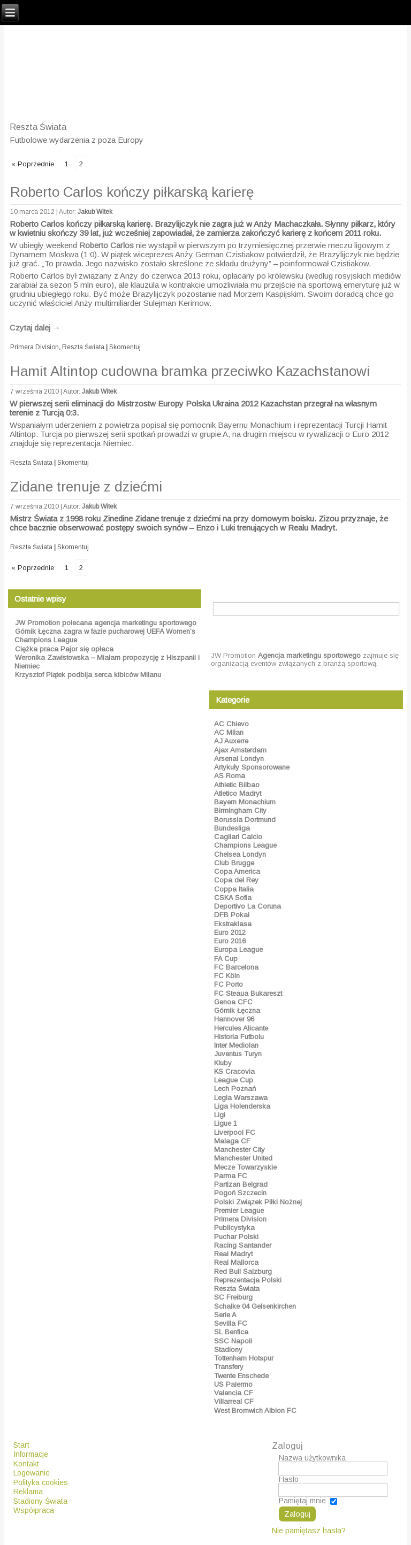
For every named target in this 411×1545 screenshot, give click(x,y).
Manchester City (239, 1150)
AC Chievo (231, 724)
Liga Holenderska (242, 1106)
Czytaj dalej (35, 327)
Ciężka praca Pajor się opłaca (64, 649)
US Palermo (233, 1384)
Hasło (289, 1479)
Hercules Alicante (241, 1028)
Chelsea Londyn (240, 854)
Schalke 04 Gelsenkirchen (255, 1306)
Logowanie (31, 1473)
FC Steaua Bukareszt (248, 993)
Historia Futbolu (239, 1037)
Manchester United (243, 1158)
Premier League (239, 1210)
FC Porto (228, 984)
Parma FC (230, 1176)
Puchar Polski (236, 1237)
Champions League (245, 845)
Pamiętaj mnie (302, 1501)
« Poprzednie (32, 164)
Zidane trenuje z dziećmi (86, 487)
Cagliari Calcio (238, 837)
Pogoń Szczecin (240, 1193)
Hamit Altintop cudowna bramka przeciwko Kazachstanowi (190, 371)
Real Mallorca (236, 1262)
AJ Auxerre (231, 741)
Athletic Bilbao (237, 785)
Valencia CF (233, 1393)
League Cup (233, 1080)
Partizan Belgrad (241, 1184)
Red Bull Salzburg (243, 1271)
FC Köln (227, 976)
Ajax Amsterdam (240, 750)
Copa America (237, 871)
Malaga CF (232, 1141)
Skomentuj (125, 347)
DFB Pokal (231, 915)
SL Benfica (231, 1332)
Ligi (219, 1115)
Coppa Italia (234, 889)
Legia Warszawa (241, 1098)
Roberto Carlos (106, 245)
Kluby (223, 1063)
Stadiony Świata (40, 1501)
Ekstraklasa (233, 924)
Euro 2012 (230, 932)
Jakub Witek (95, 212)
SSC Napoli (233, 1341)
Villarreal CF (234, 1401)
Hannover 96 (234, 1019)
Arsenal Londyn (239, 759)
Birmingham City (240, 810)
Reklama (28, 1491)
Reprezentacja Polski (247, 1280)
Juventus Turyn (238, 1054)
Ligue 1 (225, 1123)
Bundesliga (232, 828)
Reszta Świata (83, 347)
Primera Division (34, 347)
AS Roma (229, 776)
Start (21, 1445)
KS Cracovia (234, 1071)
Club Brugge (234, 863)
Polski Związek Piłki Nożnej (258, 1202)
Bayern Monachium (245, 802)
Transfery (228, 1367)
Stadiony (228, 1350)
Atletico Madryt (237, 793)
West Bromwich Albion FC (255, 1410)
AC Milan (228, 732)
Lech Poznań (235, 1089)
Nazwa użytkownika (312, 1458)
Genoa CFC (233, 1002)
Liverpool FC (234, 1132)
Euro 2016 (230, 941)
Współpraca (33, 1510)
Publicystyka (234, 1228)
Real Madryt (233, 1254)
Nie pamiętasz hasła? (309, 1530)
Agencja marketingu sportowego (309, 655)
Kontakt (26, 1463)
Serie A (225, 1315)
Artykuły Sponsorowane (252, 767)
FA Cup (226, 959)
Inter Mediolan (236, 1045)
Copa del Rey (236, 880)
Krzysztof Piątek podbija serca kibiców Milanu (88, 675)
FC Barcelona (236, 967)
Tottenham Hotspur (243, 1358)
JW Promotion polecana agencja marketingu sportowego (105, 623)
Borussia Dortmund (245, 820)
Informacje (30, 1454)
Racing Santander (242, 1245)
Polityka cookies (40, 1482)
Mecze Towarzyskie (245, 1167)
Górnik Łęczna (237, 1010)
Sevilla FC (230, 1323)
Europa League (238, 950)
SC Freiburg (233, 1297)
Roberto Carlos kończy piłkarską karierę (132, 192)
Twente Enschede (241, 1376)
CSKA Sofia (233, 898)
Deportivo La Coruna (247, 906)
